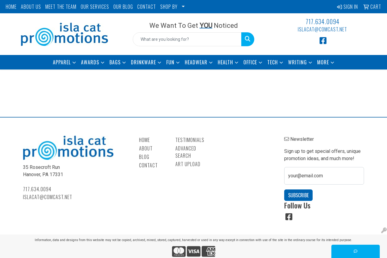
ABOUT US (31, 6)
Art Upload (187, 164)
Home (144, 140)
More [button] (323, 62)
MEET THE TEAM (60, 6)
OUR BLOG (123, 6)
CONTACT (146, 6)
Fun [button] (170, 62)
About (146, 148)
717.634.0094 (323, 21)
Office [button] (250, 62)
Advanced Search (185, 152)
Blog (144, 156)
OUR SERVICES (95, 6)
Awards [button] (90, 62)
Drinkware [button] (143, 62)
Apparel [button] (62, 62)
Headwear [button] (196, 62)
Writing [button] (297, 62)
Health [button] (225, 62)
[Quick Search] (187, 39)
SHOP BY (168, 6)
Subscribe (298, 195)
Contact (148, 165)
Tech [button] (272, 62)
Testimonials (189, 140)
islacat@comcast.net (322, 29)
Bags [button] (115, 62)
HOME (11, 6)
